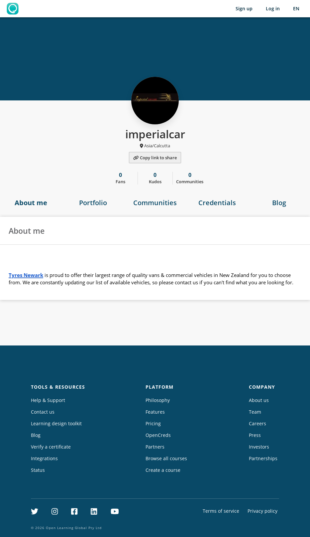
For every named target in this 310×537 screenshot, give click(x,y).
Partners (155, 447)
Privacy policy (262, 511)
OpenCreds (158, 435)
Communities (155, 202)
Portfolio (93, 202)
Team (255, 412)
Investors (259, 447)
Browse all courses (166, 458)
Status (38, 470)
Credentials (217, 202)
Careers (257, 423)
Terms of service (221, 511)
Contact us (42, 412)
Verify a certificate (51, 447)
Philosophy (158, 400)
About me (31, 202)
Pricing (153, 423)
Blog (279, 202)
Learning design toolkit (56, 423)
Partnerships (263, 458)
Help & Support (48, 400)
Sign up (244, 8)
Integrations (44, 458)
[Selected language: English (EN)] (296, 8)
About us (259, 400)
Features (155, 412)
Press (255, 435)
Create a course (163, 470)
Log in (273, 8)
